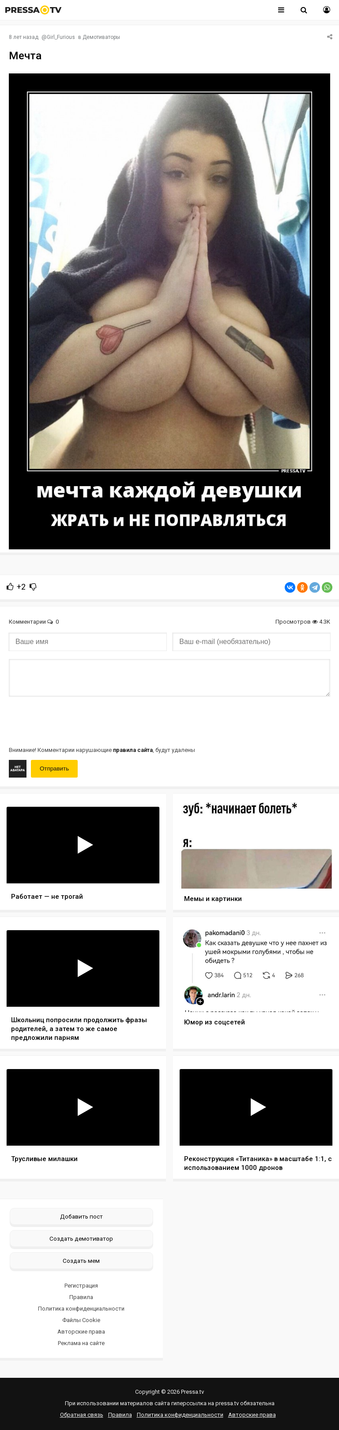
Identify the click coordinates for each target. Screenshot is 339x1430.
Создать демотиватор (81, 1238)
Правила (81, 1297)
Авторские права (81, 1331)
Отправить (54, 768)
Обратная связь (81, 1414)
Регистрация (81, 1285)
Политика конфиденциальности (81, 1308)
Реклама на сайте (81, 1343)
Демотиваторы (101, 37)
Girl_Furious (61, 37)
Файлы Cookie (81, 1320)
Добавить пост (81, 1216)
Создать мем (81, 1260)
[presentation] (76, 720)
